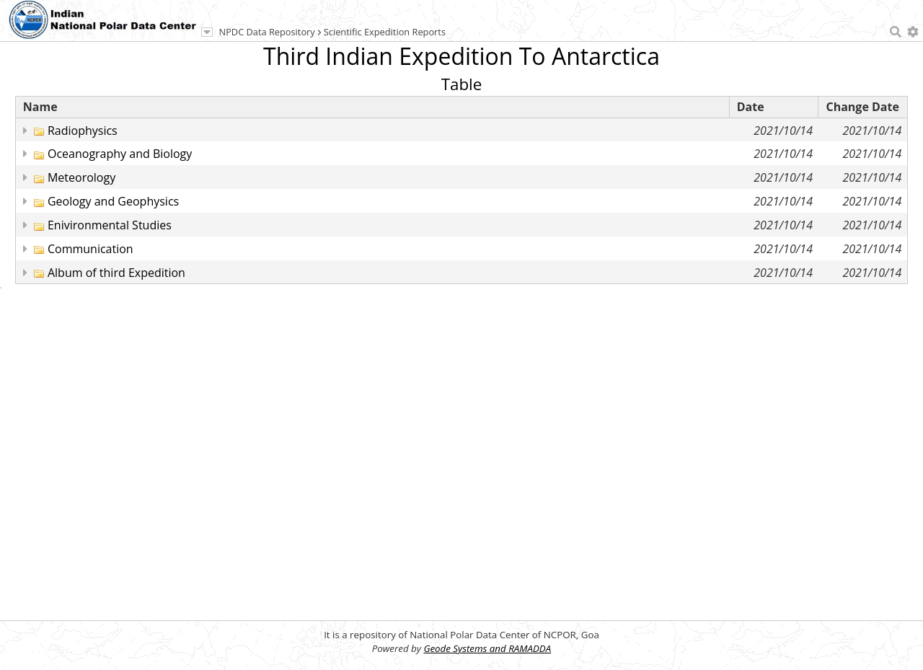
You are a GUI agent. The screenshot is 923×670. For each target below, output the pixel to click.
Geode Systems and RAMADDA (487, 648)
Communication (90, 249)
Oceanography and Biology (120, 154)
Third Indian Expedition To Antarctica (461, 55)
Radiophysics (83, 130)
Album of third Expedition (116, 273)
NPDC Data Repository (267, 31)
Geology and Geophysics (113, 201)
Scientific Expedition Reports (385, 31)
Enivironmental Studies (110, 225)
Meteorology (81, 177)
